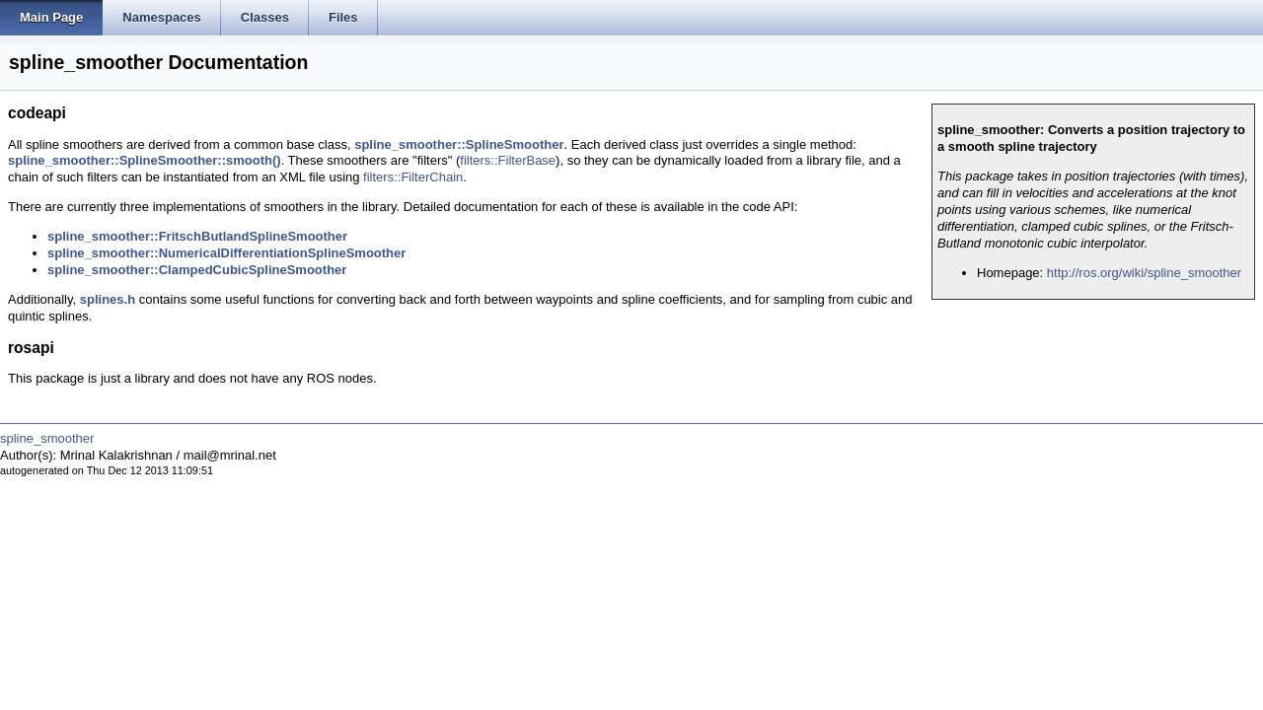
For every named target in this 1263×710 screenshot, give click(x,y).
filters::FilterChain (413, 177)
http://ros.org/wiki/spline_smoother (1144, 272)
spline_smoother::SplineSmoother (458, 144)
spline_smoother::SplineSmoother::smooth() (144, 160)
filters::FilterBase (508, 160)
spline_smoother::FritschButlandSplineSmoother (197, 236)
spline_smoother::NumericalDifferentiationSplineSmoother (226, 253)
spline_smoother (47, 438)
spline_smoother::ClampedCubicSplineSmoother (196, 269)
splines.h (107, 299)
